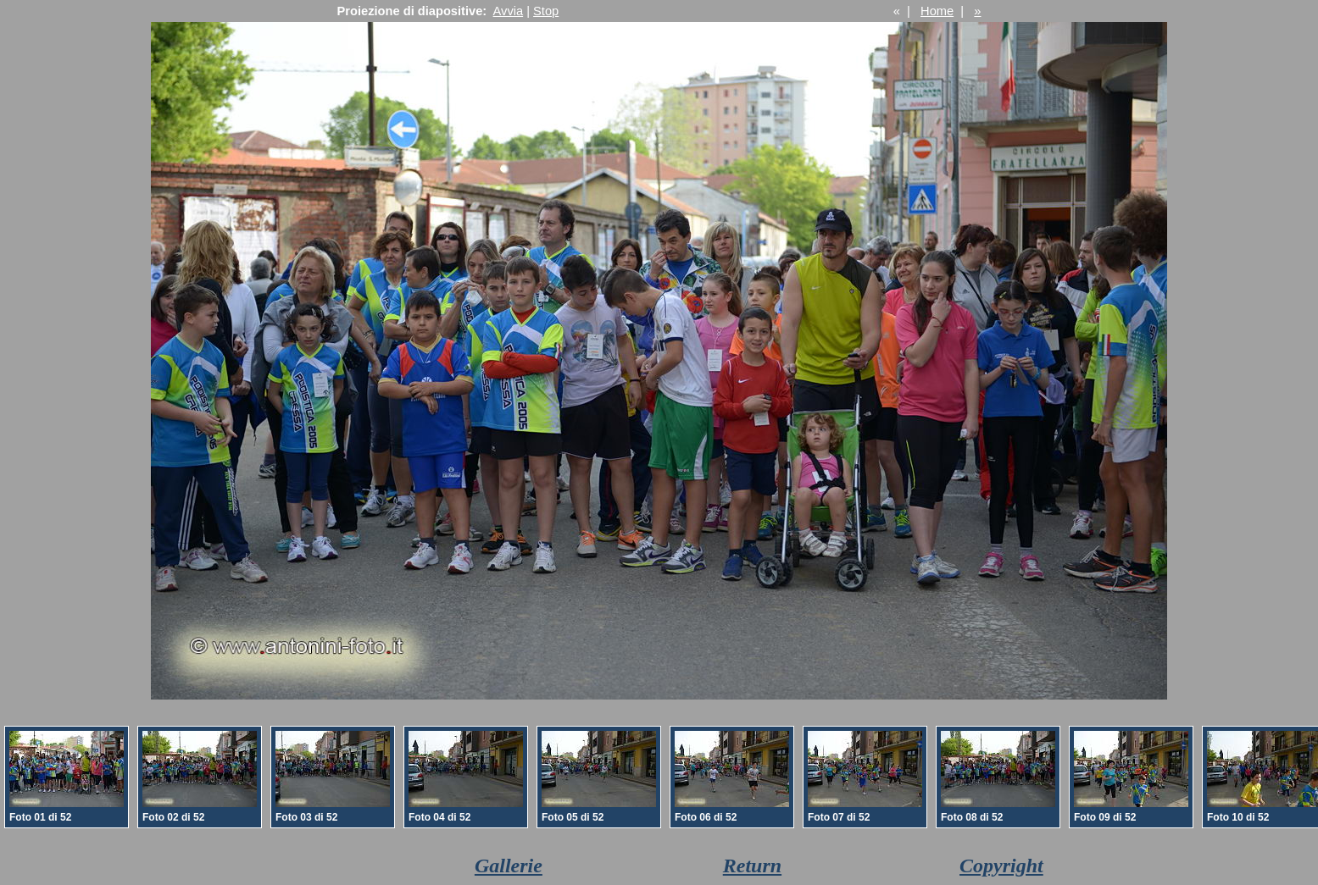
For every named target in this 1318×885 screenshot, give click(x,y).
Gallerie (508, 866)
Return (752, 866)
